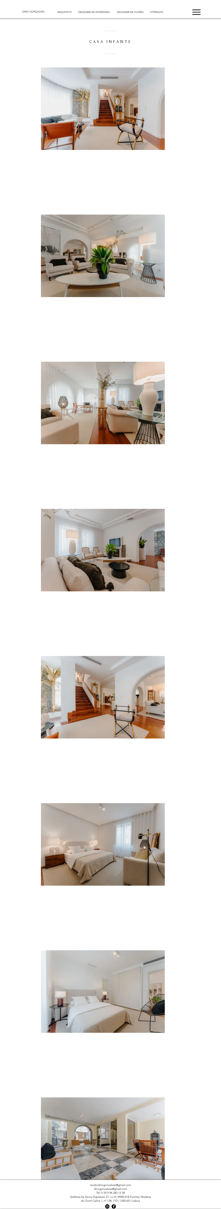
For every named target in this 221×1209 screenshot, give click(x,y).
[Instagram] (107, 1206)
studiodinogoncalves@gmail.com (110, 1185)
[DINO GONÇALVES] (36, 11)
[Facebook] (114, 1206)
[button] (196, 12)
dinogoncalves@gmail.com (110, 1188)
